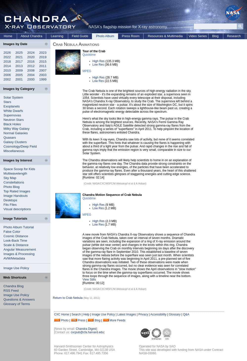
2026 (7, 52)
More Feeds (117, 320)
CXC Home (61, 314)
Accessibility (158, 314)
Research (234, 36)
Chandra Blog (13, 286)
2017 (19, 61)
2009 (19, 70)
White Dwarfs (13, 111)
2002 (7, 79)
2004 (31, 75)
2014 (7, 66)
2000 (31, 79)
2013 (19, 66)
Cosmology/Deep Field (20, 146)
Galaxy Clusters (15, 142)
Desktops (10, 200)
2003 (43, 75)
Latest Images (126, 314)
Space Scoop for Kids (19, 169)
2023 (43, 52)
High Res (98, 61)
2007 (43, 70)
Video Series (198, 36)
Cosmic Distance (15, 236)
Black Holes (12, 124)
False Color (11, 231)
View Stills (89, 279)
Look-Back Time (15, 240)
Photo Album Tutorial (18, 227)
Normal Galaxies (15, 133)
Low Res (98, 64)
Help (86, 314)
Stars (7, 102)
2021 (19, 57)
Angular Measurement (19, 249)
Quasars (9, 137)
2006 (7, 75)
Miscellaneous (13, 151)
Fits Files (10, 204)
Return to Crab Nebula (67, 298)
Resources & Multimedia (165, 36)
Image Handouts (15, 196)
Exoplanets (11, 106)
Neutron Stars (13, 120)
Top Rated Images (16, 191)
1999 (43, 79)
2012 (31, 66)
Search (76, 314)
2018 (7, 61)
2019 (43, 57)
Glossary (175, 314)
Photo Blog (11, 187)
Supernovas (12, 115)
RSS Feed (11, 290)
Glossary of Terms (16, 304)
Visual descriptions (17, 209)
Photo (64, 320)
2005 (19, 75)
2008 (31, 70)
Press (81, 320)
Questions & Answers (19, 299)
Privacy (143, 314)
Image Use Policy (16, 268)
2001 (19, 79)
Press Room (131, 36)
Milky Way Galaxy (16, 128)
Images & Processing (19, 254)
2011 (43, 66)
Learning (57, 36)
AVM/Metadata (14, 258)
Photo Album (105, 36)
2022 (7, 57)
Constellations (13, 182)
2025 (19, 52)
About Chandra (31, 36)
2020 (31, 57)
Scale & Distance (16, 245)
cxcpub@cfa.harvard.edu (87, 332)
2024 (31, 52)
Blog (215, 36)
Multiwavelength (15, 173)
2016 (31, 61)
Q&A (186, 314)
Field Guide (80, 36)
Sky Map (9, 178)
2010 (7, 70)
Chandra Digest (86, 329)
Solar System (13, 97)
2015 (43, 61)
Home (8, 36)
